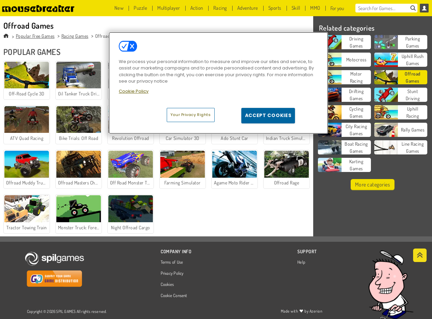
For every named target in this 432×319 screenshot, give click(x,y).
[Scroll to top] (420, 255)
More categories (372, 184)
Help (301, 262)
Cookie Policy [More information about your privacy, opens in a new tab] (133, 91)
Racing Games (74, 36)
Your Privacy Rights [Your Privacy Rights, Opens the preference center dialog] (190, 114)
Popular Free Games (35, 36)
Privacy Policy (172, 273)
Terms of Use (172, 262)
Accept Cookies (268, 115)
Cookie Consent (174, 295)
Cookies (167, 284)
